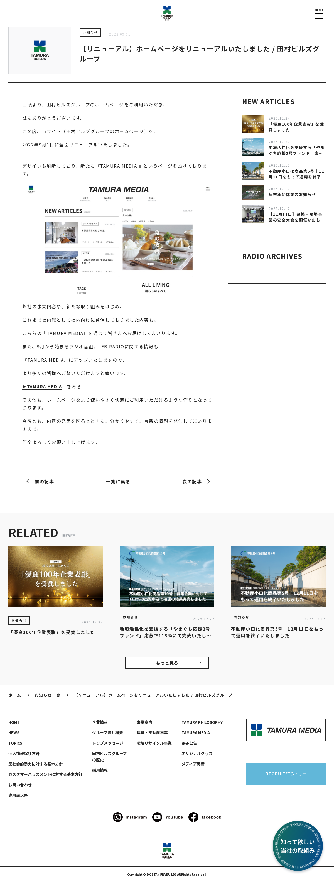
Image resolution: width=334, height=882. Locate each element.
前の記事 (40, 481)
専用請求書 (18, 795)
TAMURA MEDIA (195, 732)
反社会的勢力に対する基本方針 (35, 764)
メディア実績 (193, 764)
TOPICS (15, 743)
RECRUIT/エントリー (286, 774)
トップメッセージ (107, 743)
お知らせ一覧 (48, 695)
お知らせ (90, 32)
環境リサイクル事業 (154, 743)
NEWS (13, 732)
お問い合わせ (20, 784)
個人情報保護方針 (24, 753)
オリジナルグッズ (197, 753)
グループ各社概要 (107, 732)
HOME (13, 722)
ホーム (14, 695)
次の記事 (196, 481)
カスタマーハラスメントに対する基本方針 (45, 774)
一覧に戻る (118, 481)
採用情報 (100, 770)
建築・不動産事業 (152, 732)
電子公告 (189, 743)
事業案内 (144, 722)
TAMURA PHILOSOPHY (202, 722)
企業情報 (100, 722)
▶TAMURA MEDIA (43, 386)
